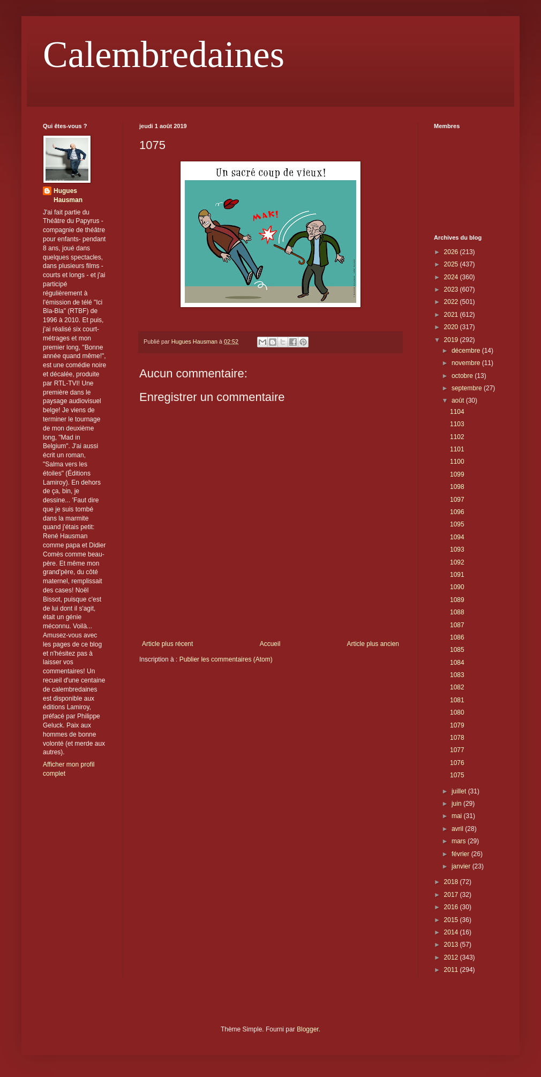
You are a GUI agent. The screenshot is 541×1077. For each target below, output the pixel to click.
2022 (452, 302)
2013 (452, 944)
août (459, 400)
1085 (457, 649)
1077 (457, 750)
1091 (457, 574)
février (461, 854)
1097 (457, 499)
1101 (457, 449)
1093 (457, 549)
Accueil (270, 644)
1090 (457, 587)
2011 (452, 970)
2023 (452, 289)
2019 (452, 340)
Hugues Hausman (68, 195)
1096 (457, 512)
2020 (452, 327)
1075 (457, 775)
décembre (467, 350)
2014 (452, 932)
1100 (457, 461)
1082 (457, 687)
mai (458, 816)
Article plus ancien (373, 644)
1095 (457, 524)
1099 (457, 474)
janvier (462, 866)
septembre (468, 388)
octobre (463, 376)
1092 (457, 562)
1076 (457, 763)
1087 (457, 625)
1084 (457, 662)
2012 (452, 957)
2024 (452, 277)
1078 (457, 737)
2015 (452, 920)
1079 (457, 725)
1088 (457, 612)
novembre (467, 363)
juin (457, 803)
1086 (457, 637)
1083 (457, 675)
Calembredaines (163, 54)
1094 (457, 537)
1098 (457, 487)
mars (460, 841)
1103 (457, 424)
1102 (457, 437)
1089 (457, 600)
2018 (452, 882)
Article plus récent (167, 644)
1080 (457, 712)
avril (458, 829)
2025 (452, 264)
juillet (460, 791)
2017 (452, 894)
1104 (457, 411)
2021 (452, 314)
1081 (457, 700)
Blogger (308, 1029)
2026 (452, 252)
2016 (452, 907)
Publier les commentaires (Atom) (226, 659)
